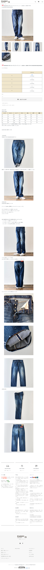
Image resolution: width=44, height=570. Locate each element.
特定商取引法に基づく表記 (6, 556)
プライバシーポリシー (5, 558)
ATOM (18, 548)
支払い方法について (4, 554)
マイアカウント (32, 548)
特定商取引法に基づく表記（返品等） (8, 105)
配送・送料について (4, 550)
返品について (3, 552)
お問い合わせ (31, 556)
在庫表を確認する (5, 103)
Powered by (22, 567)
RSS (16, 548)
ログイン (30, 552)
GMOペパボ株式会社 (26, 564)
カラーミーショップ (11, 564)
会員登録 (30, 550)
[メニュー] (42, 1)
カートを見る (31, 554)
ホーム (3, 4)
